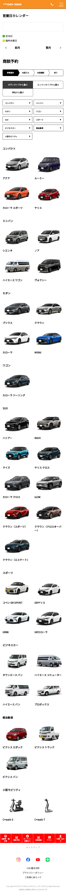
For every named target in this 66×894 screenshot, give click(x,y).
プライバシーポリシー (33, 873)
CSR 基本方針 (33, 868)
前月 (17, 48)
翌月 (48, 48)
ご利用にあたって (33, 877)
